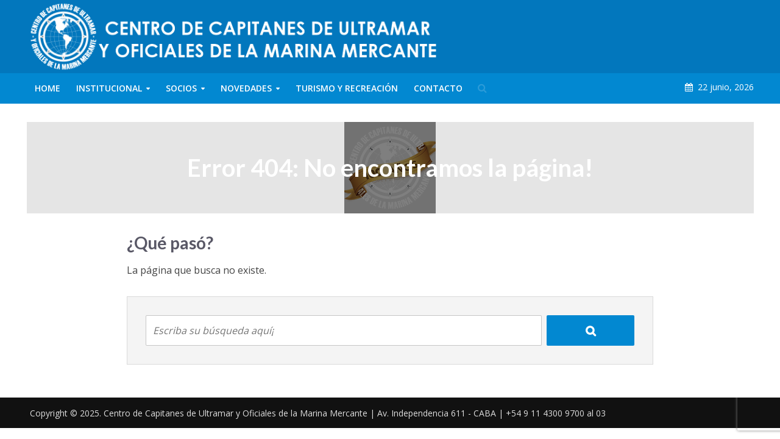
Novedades (246, 88)
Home (47, 88)
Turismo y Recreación (347, 88)
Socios (181, 88)
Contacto (438, 88)
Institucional (109, 88)
